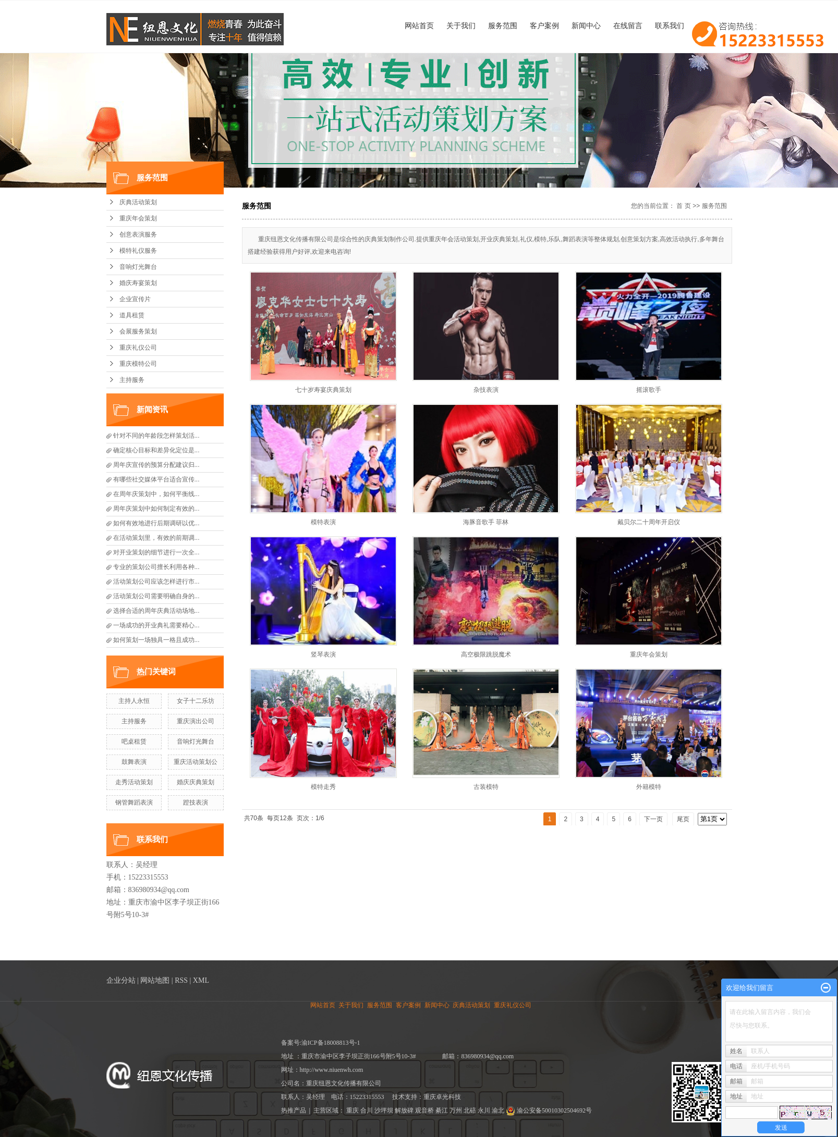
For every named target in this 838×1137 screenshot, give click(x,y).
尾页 (683, 819)
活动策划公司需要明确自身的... (156, 596)
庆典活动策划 (138, 202)
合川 (366, 1110)
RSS (181, 980)
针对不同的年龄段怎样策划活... (156, 435)
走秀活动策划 (134, 782)
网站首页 (419, 25)
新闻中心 (586, 25)
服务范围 (502, 25)
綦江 (441, 1110)
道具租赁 (131, 315)
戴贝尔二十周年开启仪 (648, 522)
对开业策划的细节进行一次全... (156, 552)
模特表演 (323, 522)
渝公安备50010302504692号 (549, 1110)
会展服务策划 (138, 331)
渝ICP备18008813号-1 (330, 1042)
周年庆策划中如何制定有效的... (156, 508)
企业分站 (121, 980)
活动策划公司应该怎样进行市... (156, 581)
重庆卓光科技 (442, 1097)
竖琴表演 (323, 654)
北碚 (470, 1110)
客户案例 (544, 25)
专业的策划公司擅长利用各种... (156, 567)
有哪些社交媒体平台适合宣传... (156, 479)
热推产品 (293, 1110)
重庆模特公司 (138, 363)
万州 (456, 1110)
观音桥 (424, 1110)
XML (201, 980)
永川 (484, 1110)
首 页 (683, 205)
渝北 (498, 1110)
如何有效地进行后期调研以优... (156, 523)
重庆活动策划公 (195, 761)
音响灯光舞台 (138, 266)
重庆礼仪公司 (138, 347)
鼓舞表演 (134, 761)
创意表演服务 (138, 234)
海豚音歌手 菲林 (485, 522)
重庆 (352, 1110)
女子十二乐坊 (195, 701)
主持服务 (131, 380)
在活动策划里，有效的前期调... (156, 537)
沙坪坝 (383, 1110)
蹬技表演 (195, 802)
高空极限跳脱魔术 (486, 654)
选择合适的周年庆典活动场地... (156, 610)
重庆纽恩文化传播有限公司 (343, 1083)
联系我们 (669, 25)
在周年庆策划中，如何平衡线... (156, 494)
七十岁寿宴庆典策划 (323, 389)
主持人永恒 (134, 701)
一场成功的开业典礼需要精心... (156, 625)
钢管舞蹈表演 (134, 802)
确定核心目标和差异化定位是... (156, 450)
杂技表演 (486, 389)
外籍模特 (648, 786)
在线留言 (627, 25)
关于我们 (461, 25)
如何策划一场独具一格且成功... (156, 640)
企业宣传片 (135, 299)
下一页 (653, 819)
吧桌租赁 (134, 741)
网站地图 (154, 980)
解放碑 (404, 1110)
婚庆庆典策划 (195, 782)
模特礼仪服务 (138, 250)
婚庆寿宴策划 (138, 283)
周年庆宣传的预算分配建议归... (156, 464)
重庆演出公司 (195, 721)
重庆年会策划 (138, 218)
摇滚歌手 (648, 389)
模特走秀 (323, 786)
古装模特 (486, 786)
